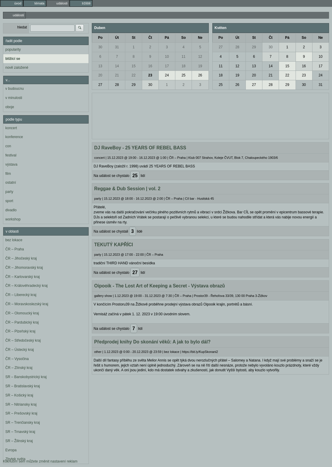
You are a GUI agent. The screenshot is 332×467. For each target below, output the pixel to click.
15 (133, 66)
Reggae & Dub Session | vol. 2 (127, 188)
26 (200, 75)
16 (150, 66)
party (9, 192)
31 (117, 47)
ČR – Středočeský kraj (23, 340)
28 (117, 85)
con (8, 146)
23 (150, 75)
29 (133, 85)
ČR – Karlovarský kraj (22, 277)
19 (200, 66)
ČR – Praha (14, 249)
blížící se (12, 59)
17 (167, 66)
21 (117, 75)
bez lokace (13, 240)
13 (100, 66)
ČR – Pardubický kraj (22, 322)
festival (10, 155)
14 (117, 66)
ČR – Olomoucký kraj (22, 313)
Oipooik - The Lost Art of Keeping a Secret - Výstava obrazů (159, 285)
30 (100, 47)
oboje (9, 107)
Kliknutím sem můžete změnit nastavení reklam (40, 461)
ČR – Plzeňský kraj (20, 331)
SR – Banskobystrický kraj (25, 377)
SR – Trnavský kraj (20, 432)
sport (9, 201)
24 (167, 75)
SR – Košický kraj (19, 395)
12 (200, 57)
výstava (11, 164)
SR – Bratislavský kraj (22, 386)
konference (14, 137)
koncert (11, 128)
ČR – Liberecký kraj (20, 295)
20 (100, 75)
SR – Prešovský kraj (21, 413)
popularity (13, 49)
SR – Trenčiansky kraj (22, 422)
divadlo (11, 210)
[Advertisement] (210, 115)
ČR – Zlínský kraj (18, 368)
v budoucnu (14, 89)
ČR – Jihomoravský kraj (24, 268)
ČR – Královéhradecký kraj (26, 286)
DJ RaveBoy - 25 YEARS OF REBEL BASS (140, 147)
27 (100, 85)
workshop (12, 219)
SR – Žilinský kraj (19, 441)
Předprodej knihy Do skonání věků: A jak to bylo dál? (152, 341)
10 (167, 57)
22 (133, 75)
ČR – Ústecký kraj (19, 350)
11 (183, 57)
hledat (22, 27)
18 (183, 66)
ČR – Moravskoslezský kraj (26, 304)
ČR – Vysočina (17, 359)
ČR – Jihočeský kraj (21, 258)
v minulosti (13, 98)
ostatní (10, 182)
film (8, 174)
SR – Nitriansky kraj (20, 404)
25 (183, 75)
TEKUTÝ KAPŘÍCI (113, 244)
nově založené (16, 67)
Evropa (11, 450)
